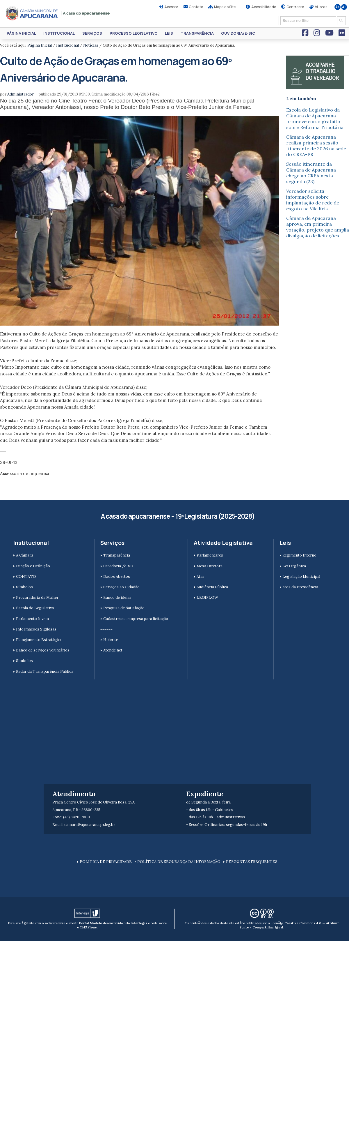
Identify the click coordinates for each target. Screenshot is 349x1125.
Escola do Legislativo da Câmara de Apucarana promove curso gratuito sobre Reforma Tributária (314, 118)
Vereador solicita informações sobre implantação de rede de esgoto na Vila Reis (312, 199)
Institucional (59, 33)
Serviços (92, 33)
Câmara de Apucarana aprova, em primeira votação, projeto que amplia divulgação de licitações (317, 227)
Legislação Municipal (301, 576)
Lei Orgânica (294, 566)
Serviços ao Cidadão (121, 586)
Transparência (197, 33)
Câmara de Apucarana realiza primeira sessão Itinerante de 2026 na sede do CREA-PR (316, 145)
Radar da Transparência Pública (44, 671)
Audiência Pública (212, 586)
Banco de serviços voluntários (43, 650)
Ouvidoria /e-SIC (118, 566)
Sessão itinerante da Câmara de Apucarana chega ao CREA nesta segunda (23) (311, 172)
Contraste (295, 6)
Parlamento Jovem (32, 618)
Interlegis (139, 923)
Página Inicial (21, 33)
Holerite (110, 639)
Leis (169, 33)
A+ (337, 7)
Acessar (171, 6)
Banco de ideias (117, 597)
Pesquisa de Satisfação (124, 607)
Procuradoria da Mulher (37, 597)
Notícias (90, 45)
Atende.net (112, 650)
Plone (92, 927)
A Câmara (24, 555)
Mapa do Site (225, 6)
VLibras (321, 6)
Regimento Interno (299, 555)
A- (344, 7)
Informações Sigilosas (36, 629)
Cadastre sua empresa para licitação (135, 618)
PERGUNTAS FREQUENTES (251, 861)
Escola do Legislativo (35, 607)
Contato (196, 6)
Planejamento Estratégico (39, 639)
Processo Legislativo (134, 33)
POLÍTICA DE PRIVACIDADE (106, 861)
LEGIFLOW (207, 597)
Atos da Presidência (300, 586)
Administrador (20, 94)
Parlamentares (210, 555)
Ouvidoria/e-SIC (238, 33)
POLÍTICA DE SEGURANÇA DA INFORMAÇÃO (178, 861)
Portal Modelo (90, 923)
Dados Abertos (116, 576)
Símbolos (24, 586)
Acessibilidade (263, 6)
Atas (200, 576)
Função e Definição (33, 566)
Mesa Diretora (209, 566)
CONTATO (26, 576)
